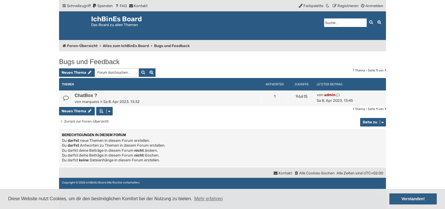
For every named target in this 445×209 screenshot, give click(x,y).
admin (329, 95)
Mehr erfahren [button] (208, 198)
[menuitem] (102, 6)
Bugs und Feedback (89, 62)
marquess (90, 102)
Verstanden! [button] (413, 199)
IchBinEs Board (96, 182)
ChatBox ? (86, 95)
